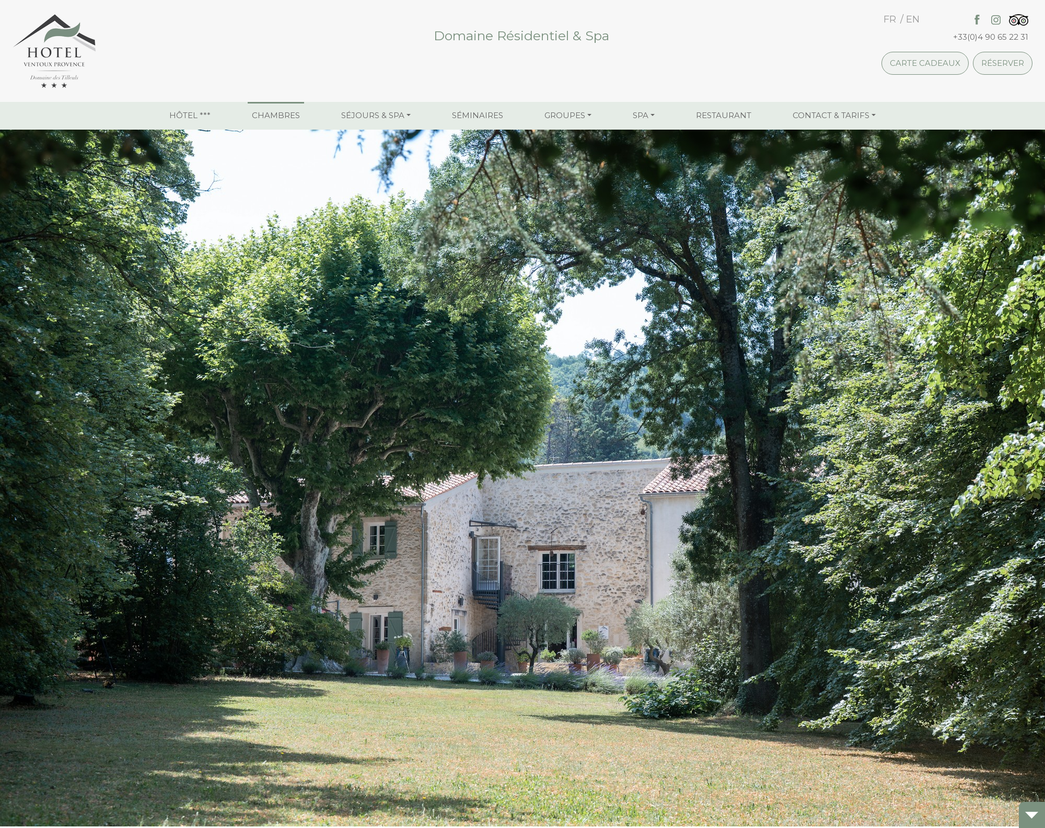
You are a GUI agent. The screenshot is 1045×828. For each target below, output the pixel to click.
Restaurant (723, 115)
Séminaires (477, 115)
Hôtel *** (190, 115)
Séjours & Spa (372, 115)
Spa (640, 115)
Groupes (564, 115)
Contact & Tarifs (831, 115)
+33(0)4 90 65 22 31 (990, 37)
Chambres (276, 115)
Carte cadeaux (925, 63)
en (913, 19)
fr (890, 19)
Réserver (1002, 63)
